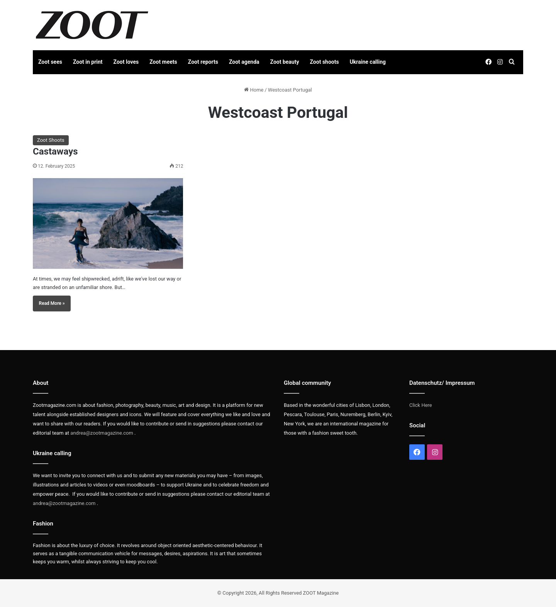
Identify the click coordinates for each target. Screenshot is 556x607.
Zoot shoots (324, 62)
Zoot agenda (244, 62)
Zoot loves (126, 62)
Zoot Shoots (50, 140)
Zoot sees (50, 62)
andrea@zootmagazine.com (101, 433)
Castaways (55, 151)
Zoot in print (88, 62)
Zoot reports (203, 62)
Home (253, 90)
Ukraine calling (368, 62)
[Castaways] (108, 223)
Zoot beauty (284, 62)
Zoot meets (163, 62)
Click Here (420, 405)
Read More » (52, 303)
